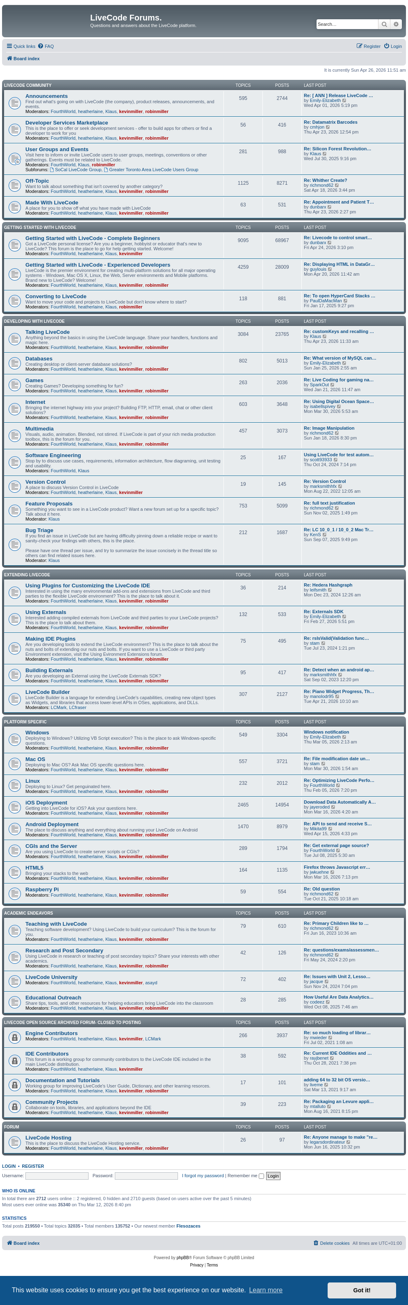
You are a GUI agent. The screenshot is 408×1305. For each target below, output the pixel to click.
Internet (35, 402)
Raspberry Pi (42, 889)
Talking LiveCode (47, 332)
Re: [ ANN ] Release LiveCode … (338, 95)
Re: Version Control (325, 481)
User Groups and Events (57, 149)
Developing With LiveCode (34, 321)
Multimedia (39, 429)
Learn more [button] (266, 1290)
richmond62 (321, 185)
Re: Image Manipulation (329, 428)
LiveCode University (51, 977)
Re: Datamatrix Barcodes (331, 122)
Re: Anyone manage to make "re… (341, 1137)
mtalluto (318, 1106)
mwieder (318, 1037)
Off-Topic (37, 181)
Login (9, 1166)
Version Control (45, 482)
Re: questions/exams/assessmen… (341, 949)
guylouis (318, 269)
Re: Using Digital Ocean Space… (339, 401)
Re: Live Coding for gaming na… (339, 379)
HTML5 (34, 868)
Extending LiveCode (27, 575)
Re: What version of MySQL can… (340, 358)
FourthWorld (63, 111)
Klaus (111, 111)
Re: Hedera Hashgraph (328, 584)
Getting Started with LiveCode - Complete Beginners (92, 238)
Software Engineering (53, 455)
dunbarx (318, 206)
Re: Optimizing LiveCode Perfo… (339, 780)
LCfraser (77, 707)
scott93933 (321, 459)
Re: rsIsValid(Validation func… (336, 638)
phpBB (183, 1257)
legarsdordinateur (327, 1142)
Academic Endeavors (28, 913)
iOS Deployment (46, 803)
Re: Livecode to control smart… (338, 237)
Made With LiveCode (51, 202)
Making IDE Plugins (50, 639)
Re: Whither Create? (325, 180)
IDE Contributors (47, 1054)
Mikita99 (318, 828)
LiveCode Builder (47, 692)
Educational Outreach (53, 998)
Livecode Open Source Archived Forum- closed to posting (72, 1022)
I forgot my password (203, 1175)
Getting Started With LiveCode (40, 227)
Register (33, 1166)
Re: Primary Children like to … (336, 923)
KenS (315, 534)
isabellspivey (322, 406)
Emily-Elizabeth (325, 100)
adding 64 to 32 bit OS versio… (337, 1079)
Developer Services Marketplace (66, 123)
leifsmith (318, 589)
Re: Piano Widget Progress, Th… (339, 691)
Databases (38, 359)
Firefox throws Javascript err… (337, 867)
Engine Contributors (51, 1033)
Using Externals (45, 612)
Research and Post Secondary (64, 950)
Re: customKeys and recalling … (339, 331)
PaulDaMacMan (326, 300)
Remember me (246, 1175)
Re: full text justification (329, 503)
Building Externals (49, 670)
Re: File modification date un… (337, 758)
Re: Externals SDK (324, 611)
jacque (316, 981)
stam (315, 643)
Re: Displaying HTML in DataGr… (339, 264)
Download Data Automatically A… (340, 802)
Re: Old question (322, 888)
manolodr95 (322, 696)
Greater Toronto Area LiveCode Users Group (151, 169)
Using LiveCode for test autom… (339, 454)
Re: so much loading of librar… (337, 1032)
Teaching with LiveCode (56, 924)
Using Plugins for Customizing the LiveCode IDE (87, 585)
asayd (151, 982)
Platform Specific (25, 722)
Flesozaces (188, 1225)
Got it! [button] (362, 1290)
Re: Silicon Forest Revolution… (337, 148)
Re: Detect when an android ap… (339, 669)
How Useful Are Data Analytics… (339, 997)
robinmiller (157, 111)
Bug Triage (39, 530)
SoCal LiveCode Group (75, 169)
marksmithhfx (323, 486)
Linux (32, 781)
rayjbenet (319, 1058)
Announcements (46, 96)
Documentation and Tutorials (62, 1080)
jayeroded (320, 806)
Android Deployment (52, 824)
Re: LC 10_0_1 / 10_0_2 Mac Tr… (339, 529)
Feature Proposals (49, 504)
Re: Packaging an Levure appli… (339, 1101)
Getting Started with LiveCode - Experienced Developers (97, 265)
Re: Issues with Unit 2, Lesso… (337, 976)
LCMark (59, 707)
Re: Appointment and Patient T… (339, 201)
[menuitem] (45, 46)
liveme (316, 1084)
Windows (37, 733)
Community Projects (51, 1102)
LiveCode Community (28, 85)
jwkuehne (319, 872)
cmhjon (317, 127)
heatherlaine (90, 111)
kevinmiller (131, 111)
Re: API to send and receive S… (338, 823)
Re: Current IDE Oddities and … (338, 1053)
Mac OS (35, 759)
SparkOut (319, 384)
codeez (317, 1001)
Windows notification (326, 732)
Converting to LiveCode (56, 296)
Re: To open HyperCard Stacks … (340, 295)
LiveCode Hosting (48, 1138)
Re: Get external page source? (336, 845)
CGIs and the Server (51, 846)
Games (34, 380)
